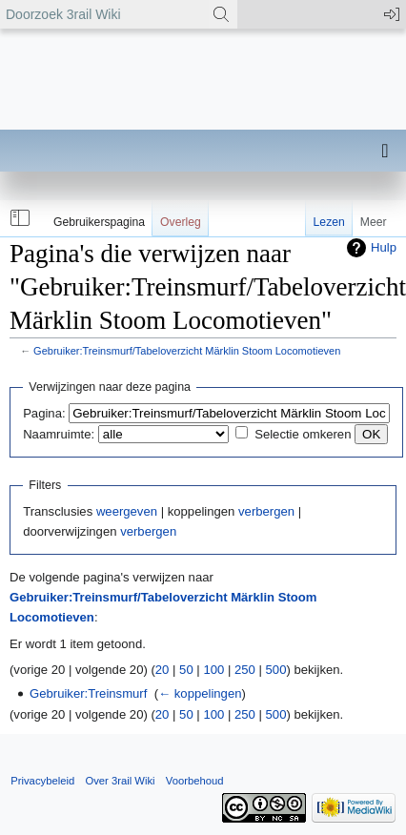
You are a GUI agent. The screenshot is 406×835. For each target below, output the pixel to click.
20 (162, 669)
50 (186, 669)
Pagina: (44, 413)
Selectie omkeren (302, 434)
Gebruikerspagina (99, 222)
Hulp (383, 247)
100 (213, 669)
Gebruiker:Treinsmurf (88, 693)
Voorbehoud (195, 780)
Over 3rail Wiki (119, 780)
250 (244, 669)
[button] (18, 218)
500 (276, 669)
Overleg (180, 222)
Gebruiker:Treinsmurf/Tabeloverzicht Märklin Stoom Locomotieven (186, 350)
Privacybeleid (42, 780)
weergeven (126, 511)
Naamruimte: (58, 434)
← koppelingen (199, 693)
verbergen (266, 511)
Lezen (329, 222)
